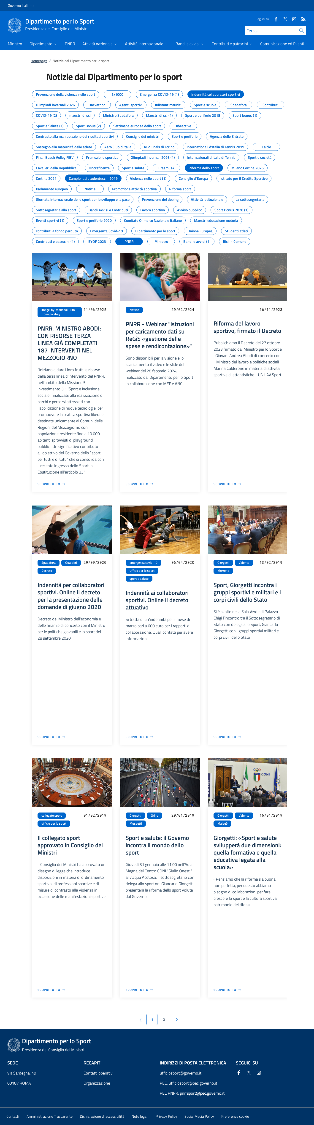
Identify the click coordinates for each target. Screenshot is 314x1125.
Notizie (134, 309)
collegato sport (51, 815)
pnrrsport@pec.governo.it (202, 1093)
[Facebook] (274, 19)
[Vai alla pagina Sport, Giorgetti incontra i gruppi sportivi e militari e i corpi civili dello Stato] (228, 736)
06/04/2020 (182, 562)
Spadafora (48, 562)
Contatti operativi (99, 1073)
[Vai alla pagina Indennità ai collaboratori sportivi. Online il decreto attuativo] (140, 736)
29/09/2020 (95, 562)
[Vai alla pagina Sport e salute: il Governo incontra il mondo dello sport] (140, 989)
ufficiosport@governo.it (180, 1073)
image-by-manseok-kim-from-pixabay (58, 312)
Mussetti (136, 823)
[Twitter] (283, 19)
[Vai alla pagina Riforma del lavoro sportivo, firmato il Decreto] (228, 484)
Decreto (46, 570)
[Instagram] (292, 19)
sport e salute (139, 578)
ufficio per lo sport (142, 570)
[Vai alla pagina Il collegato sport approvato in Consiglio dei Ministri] (52, 989)
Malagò (222, 823)
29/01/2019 (182, 815)
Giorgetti (223, 562)
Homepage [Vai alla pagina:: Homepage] (39, 61)
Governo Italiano (20, 5)
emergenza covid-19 (143, 562)
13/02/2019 (271, 562)
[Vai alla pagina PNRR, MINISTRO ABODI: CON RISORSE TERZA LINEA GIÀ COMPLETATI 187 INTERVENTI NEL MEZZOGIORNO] (52, 484)
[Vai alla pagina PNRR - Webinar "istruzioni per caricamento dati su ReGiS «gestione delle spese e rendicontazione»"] (140, 484)
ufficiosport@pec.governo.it (193, 1083)
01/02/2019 (95, 815)
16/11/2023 (271, 309)
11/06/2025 (95, 309)
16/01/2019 (271, 815)
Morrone (223, 570)
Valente (244, 562)
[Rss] (301, 19)
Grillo (154, 815)
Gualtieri (71, 562)
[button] (235, 1116)
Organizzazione (97, 1083)
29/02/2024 (182, 309)
